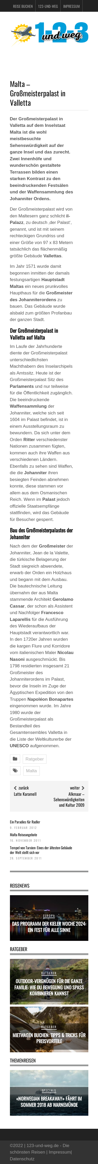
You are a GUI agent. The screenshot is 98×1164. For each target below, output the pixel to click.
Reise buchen (23, 6)
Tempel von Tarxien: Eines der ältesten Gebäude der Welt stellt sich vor (41, 850)
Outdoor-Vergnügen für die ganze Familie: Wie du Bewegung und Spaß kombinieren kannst (49, 987)
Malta (31, 770)
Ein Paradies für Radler (25, 821)
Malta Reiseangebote (23, 834)
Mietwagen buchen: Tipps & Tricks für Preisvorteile (49, 1038)
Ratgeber (35, 759)
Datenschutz (22, 1158)
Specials (49, 1090)
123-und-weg (48, 6)
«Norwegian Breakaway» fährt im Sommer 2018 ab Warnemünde (49, 1101)
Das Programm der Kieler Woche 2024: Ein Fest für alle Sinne (49, 926)
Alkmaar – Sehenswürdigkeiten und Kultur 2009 (69, 799)
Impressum (71, 6)
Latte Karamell (25, 794)
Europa (49, 915)
